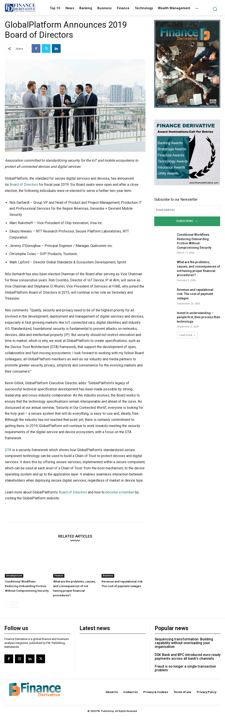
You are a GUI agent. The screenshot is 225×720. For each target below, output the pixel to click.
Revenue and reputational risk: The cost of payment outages (195, 293)
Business (108, 575)
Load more (187, 334)
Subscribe (187, 221)
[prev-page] (7, 599)
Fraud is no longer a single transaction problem (185, 662)
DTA (8, 450)
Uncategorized (14, 575)
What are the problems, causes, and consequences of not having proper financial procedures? (74, 586)
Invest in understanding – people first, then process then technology (198, 316)
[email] (187, 209)
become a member (119, 492)
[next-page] (14, 599)
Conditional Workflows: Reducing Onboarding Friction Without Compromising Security (26, 586)
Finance (58, 575)
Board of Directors (24, 184)
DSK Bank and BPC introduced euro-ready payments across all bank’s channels (187, 650)
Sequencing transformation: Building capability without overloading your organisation (183, 637)
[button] (215, 9)
